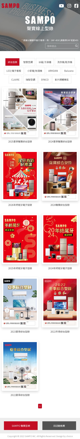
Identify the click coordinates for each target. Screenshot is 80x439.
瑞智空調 (30, 79)
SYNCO (45, 79)
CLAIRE (15, 79)
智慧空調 (28, 62)
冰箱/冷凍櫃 (45, 62)
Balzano (69, 70)
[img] (76, 46)
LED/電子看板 (13, 70)
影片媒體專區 (62, 79)
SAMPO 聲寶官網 (21, 425)
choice (69, 436)
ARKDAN (53, 70)
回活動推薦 (59, 425)
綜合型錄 (12, 62)
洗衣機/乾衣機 (64, 62)
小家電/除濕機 (34, 70)
